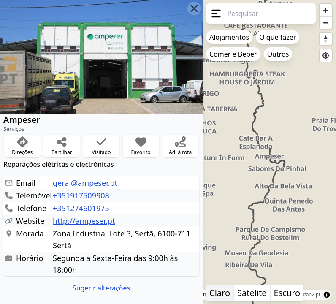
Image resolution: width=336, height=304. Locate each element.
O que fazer (277, 37)
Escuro (287, 293)
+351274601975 (81, 208)
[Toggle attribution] (327, 295)
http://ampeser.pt (84, 221)
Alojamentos (229, 37)
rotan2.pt (310, 295)
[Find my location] (326, 55)
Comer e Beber (233, 54)
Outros (278, 54)
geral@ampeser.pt (85, 183)
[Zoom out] (326, 22)
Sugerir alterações (101, 288)
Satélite (252, 293)
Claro (219, 293)
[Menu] (214, 13)
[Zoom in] (326, 10)
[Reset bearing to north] (326, 39)
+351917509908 (81, 195)
